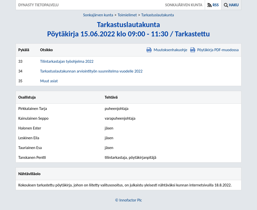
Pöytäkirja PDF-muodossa (214, 49)
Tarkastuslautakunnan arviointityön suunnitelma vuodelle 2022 (91, 71)
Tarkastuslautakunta (157, 15)
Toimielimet (127, 15)
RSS (216, 5)
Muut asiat (49, 81)
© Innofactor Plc (128, 200)
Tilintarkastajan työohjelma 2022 (66, 61)
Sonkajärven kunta (98, 15)
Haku (234, 5)
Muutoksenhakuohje (167, 49)
